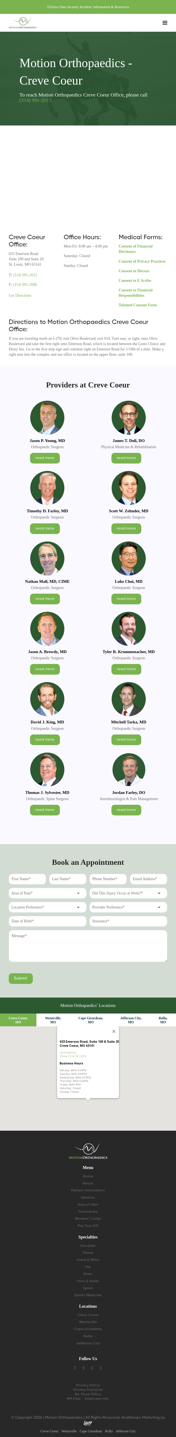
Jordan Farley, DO (128, 792)
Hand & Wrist (88, 1260)
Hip (88, 1267)
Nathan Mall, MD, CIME (47, 581)
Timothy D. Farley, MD (47, 511)
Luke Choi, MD (129, 581)
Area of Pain (88, 1205)
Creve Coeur (88, 1315)
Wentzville (88, 1322)
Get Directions (20, 295)
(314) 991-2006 (24, 284)
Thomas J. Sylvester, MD (47, 792)
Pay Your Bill (88, 1226)
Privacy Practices (88, 1390)
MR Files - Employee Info (88, 1399)
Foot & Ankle (88, 1281)
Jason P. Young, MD (47, 440)
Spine (88, 1288)
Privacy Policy (88, 1385)
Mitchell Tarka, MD (128, 722)
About (88, 1183)
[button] (88, 1069)
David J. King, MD (47, 722)
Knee (88, 1274)
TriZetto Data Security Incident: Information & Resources (88, 7)
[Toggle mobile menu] (165, 23)
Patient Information (88, 1190)
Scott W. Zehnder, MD (128, 511)
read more (44, 458)
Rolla (88, 1336)
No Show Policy (88, 1394)
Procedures (88, 1212)
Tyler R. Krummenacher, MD (129, 651)
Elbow (88, 1253)
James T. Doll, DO (129, 440)
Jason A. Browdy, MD (47, 651)
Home (88, 1176)
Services (88, 1197)
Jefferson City (88, 1343)
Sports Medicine (88, 1295)
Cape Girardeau (88, 1329)
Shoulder (87, 1246)
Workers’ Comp (88, 1219)
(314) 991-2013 (35, 100)
